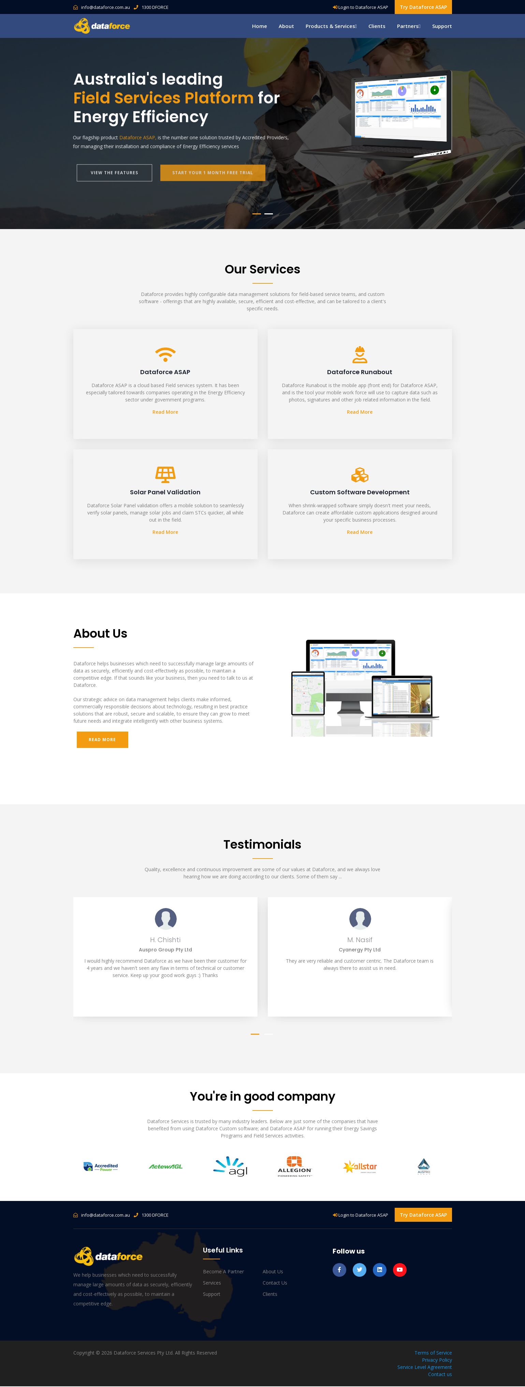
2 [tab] (268, 213)
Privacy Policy (437, 1360)
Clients (376, 26)
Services (212, 1283)
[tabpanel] (262, 133)
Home (259, 26)
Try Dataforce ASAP (423, 7)
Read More (165, 412)
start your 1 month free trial (214, 177)
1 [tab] (256, 213)
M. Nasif (360, 940)
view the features (114, 177)
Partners (408, 26)
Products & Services (331, 26)
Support (442, 26)
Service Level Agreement (424, 1367)
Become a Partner (223, 1272)
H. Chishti (165, 940)
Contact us (275, 1283)
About (286, 26)
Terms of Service (433, 1353)
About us (273, 1272)
